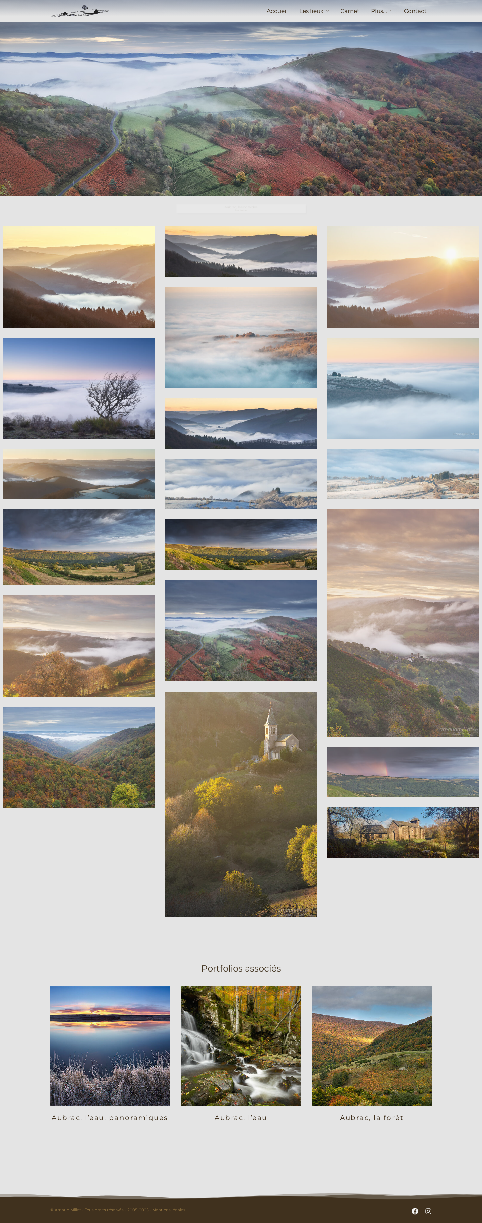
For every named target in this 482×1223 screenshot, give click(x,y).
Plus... (379, 11)
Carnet (349, 11)
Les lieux (311, 11)
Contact (415, 11)
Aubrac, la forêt (372, 1117)
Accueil (277, 11)
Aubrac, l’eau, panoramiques (110, 1117)
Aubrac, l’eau (241, 1117)
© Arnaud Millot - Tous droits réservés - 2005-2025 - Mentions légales (117, 1209)
